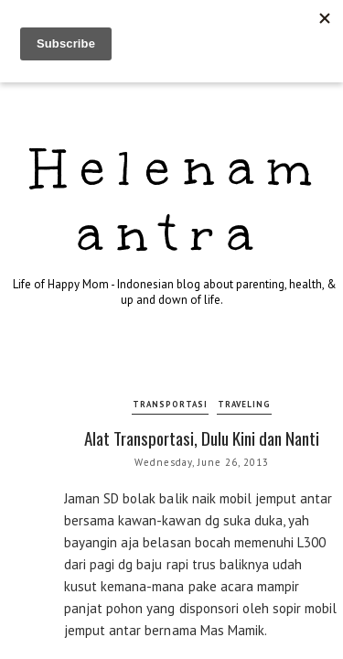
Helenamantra (178, 200)
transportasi (170, 404)
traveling (244, 404)
